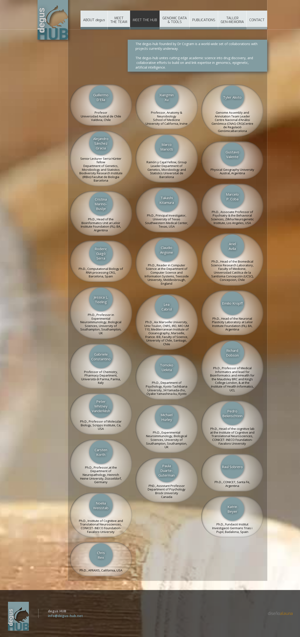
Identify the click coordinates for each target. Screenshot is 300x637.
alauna (286, 613)
